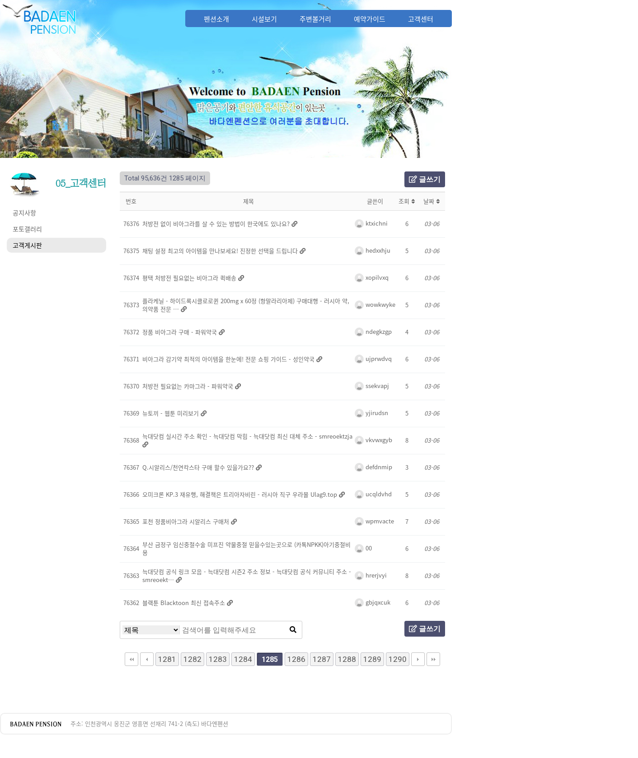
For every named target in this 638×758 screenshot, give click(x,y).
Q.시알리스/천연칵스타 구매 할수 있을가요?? (199, 467)
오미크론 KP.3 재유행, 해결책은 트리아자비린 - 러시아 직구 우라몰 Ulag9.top (240, 494)
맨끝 (433, 659)
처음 (131, 659)
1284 (243, 659)
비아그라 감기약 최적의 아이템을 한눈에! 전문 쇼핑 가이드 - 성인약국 (229, 359)
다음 (418, 659)
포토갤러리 (27, 228)
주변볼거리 (315, 19)
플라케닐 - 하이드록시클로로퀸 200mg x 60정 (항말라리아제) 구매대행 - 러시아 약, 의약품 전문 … (245, 304)
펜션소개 (216, 19)
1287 (322, 659)
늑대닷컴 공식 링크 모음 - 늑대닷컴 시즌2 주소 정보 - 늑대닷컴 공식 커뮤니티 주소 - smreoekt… (246, 575)
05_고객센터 (81, 183)
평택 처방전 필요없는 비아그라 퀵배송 (190, 277)
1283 (218, 659)
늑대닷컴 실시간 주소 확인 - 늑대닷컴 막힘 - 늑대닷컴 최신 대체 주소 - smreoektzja (247, 436)
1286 (296, 659)
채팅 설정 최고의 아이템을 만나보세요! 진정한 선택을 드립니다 (221, 250)
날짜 (431, 201)
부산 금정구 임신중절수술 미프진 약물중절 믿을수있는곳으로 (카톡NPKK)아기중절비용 (246, 548)
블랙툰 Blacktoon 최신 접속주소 (184, 602)
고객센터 (420, 19)
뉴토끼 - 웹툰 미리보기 (171, 413)
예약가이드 (369, 19)
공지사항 (24, 212)
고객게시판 (27, 245)
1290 (398, 659)
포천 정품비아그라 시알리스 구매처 (186, 521)
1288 (347, 659)
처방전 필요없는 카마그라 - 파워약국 (188, 386)
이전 (147, 659)
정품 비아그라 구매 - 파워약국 (180, 332)
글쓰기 (425, 179)
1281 (167, 659)
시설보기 (264, 19)
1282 (192, 659)
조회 (407, 201)
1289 (372, 659)
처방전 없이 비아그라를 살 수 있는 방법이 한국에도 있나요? (216, 223)
